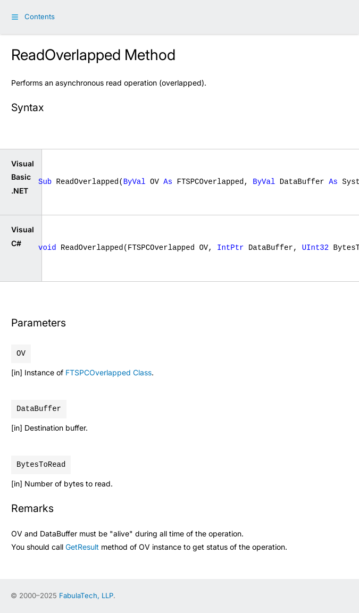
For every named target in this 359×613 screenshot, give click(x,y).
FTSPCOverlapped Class (108, 372)
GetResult (82, 546)
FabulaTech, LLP (86, 595)
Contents (39, 16)
